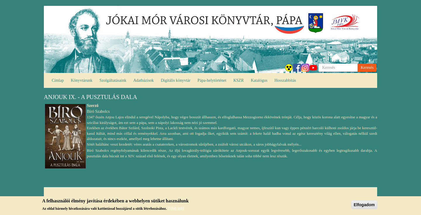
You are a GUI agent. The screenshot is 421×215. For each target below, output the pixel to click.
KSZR (238, 80)
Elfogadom (364, 204)
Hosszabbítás (285, 80)
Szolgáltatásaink (112, 80)
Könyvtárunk (81, 80)
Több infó (176, 208)
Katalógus (259, 80)
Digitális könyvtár (176, 80)
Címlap (58, 80)
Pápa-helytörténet (211, 80)
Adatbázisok (143, 80)
